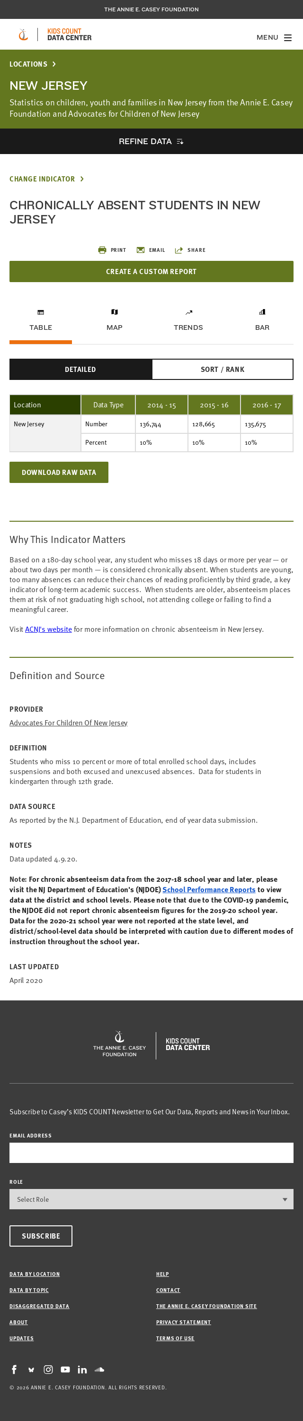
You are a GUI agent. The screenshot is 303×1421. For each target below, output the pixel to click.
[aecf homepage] (23, 34)
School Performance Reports (209, 889)
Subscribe (41, 1236)
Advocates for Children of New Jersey (68, 723)
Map (115, 327)
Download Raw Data (59, 472)
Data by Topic (29, 1289)
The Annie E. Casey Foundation (151, 9)
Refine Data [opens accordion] (145, 141)
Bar (262, 327)
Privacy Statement (183, 1322)
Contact (168, 1289)
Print (112, 250)
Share (189, 250)
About (18, 1322)
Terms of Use (175, 1338)
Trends (188, 327)
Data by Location (34, 1273)
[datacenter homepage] (69, 34)
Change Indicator (42, 179)
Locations (28, 64)
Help (162, 1273)
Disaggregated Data (39, 1305)
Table (40, 327)
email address (30, 1135)
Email (150, 250)
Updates (21, 1338)
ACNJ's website (48, 629)
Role (16, 1181)
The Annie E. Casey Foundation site (206, 1305)
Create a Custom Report (151, 271)
